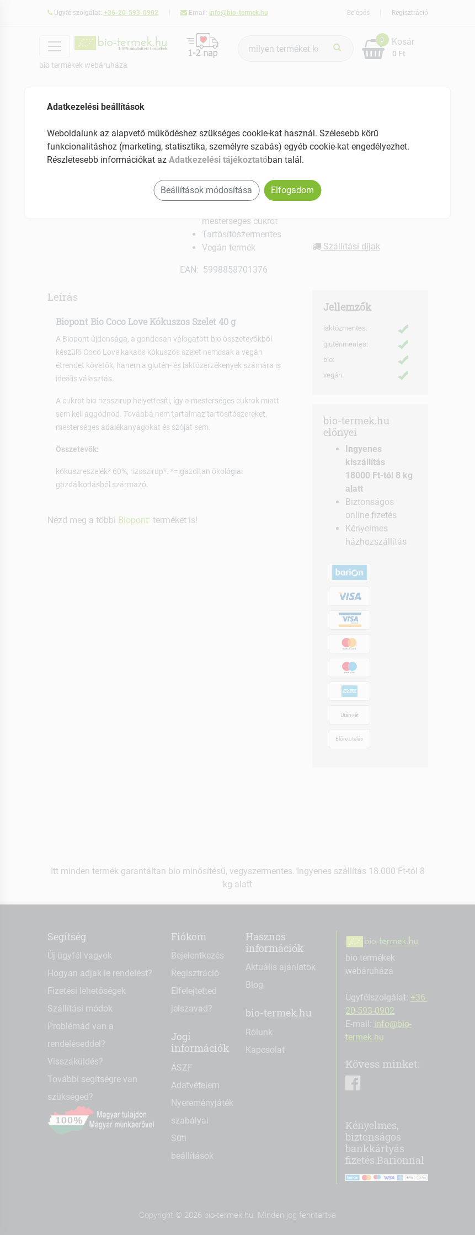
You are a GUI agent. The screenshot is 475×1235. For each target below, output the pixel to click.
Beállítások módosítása (206, 190)
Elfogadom (292, 190)
